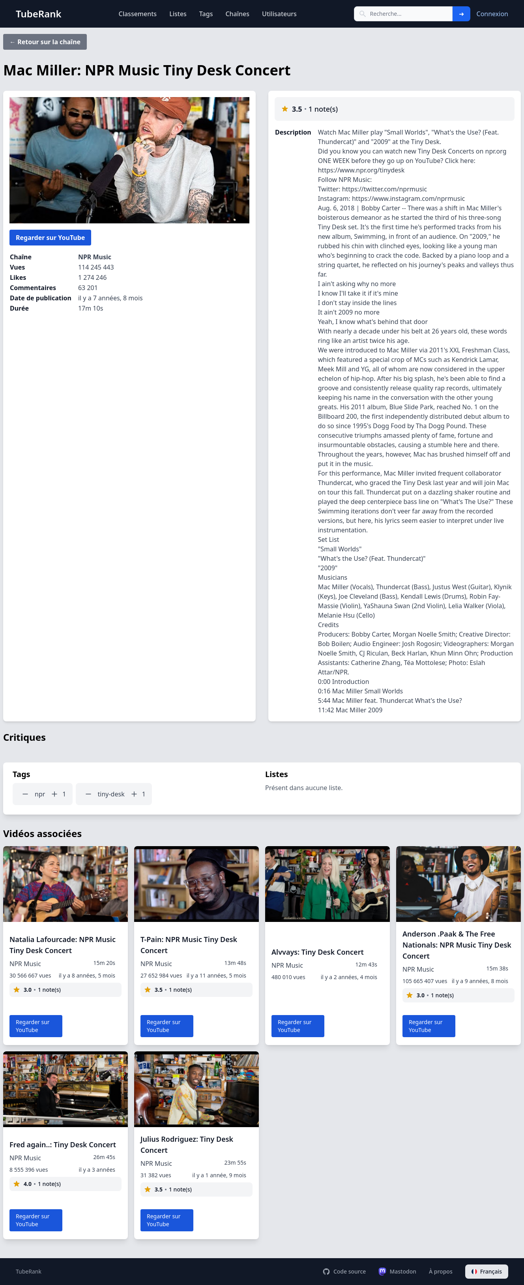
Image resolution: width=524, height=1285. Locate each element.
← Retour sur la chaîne (44, 41)
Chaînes (237, 13)
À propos (441, 1271)
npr (40, 794)
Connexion (492, 13)
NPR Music (94, 257)
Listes (178, 13)
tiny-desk (111, 794)
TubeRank (28, 1271)
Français (487, 1271)
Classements (137, 13)
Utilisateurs (279, 13)
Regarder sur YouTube (50, 237)
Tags (206, 13)
